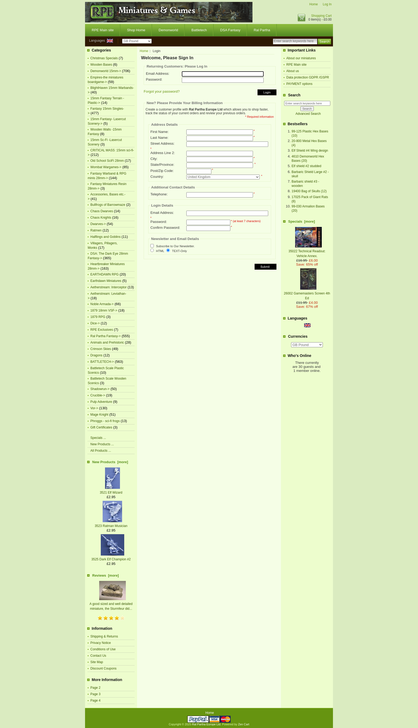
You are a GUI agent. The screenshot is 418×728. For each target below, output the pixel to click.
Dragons (96, 355)
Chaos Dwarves (101, 211)
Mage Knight (99, 414)
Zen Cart (243, 724)
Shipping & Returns (104, 636)
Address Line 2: (162, 153)
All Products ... (100, 450)
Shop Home (136, 30)
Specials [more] (301, 221)
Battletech (199, 30)
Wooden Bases (101, 64)
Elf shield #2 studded (306, 166)
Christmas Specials (104, 58)
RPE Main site (103, 30)
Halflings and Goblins (105, 237)
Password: (154, 79)
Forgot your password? (162, 91)
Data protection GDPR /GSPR (307, 77)
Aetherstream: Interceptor (108, 287)
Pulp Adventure (101, 402)
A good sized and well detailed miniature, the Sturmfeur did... (111, 604)
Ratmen (96, 230)
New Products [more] (110, 462)
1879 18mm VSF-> (103, 310)
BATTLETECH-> (102, 362)
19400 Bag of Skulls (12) (309, 191)
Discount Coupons (103, 668)
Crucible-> (97, 395)
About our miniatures (301, 58)
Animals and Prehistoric (107, 342)
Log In (327, 4)
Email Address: (157, 74)
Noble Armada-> (102, 304)
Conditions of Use (103, 649)
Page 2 (95, 688)
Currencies (297, 336)
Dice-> (95, 323)
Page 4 (95, 700)
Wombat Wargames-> (105, 167)
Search (294, 95)
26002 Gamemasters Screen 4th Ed (307, 293)
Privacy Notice (100, 643)
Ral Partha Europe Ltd (206, 724)
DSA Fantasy (230, 30)
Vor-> (94, 408)
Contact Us (98, 656)
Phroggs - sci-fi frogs (105, 421)
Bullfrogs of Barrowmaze (107, 205)
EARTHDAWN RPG (104, 274)
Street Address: (162, 143)
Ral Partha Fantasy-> (105, 336)
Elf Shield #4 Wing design (310, 150)
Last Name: (159, 138)
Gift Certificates (101, 427)
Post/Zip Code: (162, 171)
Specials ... (98, 438)
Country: (157, 177)
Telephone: (159, 194)
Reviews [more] (105, 575)
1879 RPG (97, 317)
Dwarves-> (98, 224)
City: (153, 159)
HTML (160, 251)
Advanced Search (308, 114)
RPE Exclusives (101, 330)
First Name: (159, 132)
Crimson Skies (100, 349)
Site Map (96, 662)
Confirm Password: (165, 228)
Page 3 (95, 694)
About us (292, 71)
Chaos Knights (100, 217)
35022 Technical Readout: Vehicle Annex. (306, 251)
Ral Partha (262, 30)
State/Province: (162, 165)
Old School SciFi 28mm (107, 161)
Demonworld (168, 30)
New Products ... (102, 444)
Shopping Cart (321, 16)
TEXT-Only (179, 251)
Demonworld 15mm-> (105, 71)
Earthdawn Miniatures (105, 281)
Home (313, 4)
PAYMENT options (299, 84)
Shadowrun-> (100, 389)
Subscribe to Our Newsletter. (175, 246)
